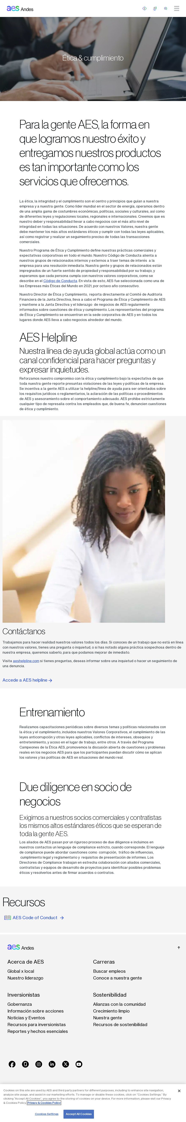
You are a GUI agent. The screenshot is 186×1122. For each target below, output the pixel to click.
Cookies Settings (46, 1114)
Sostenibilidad (110, 995)
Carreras (104, 962)
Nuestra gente (107, 1017)
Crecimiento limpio (111, 1011)
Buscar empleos (109, 971)
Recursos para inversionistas (36, 1024)
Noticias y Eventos (26, 1017)
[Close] (179, 1091)
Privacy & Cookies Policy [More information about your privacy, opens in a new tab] (44, 1102)
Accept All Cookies (79, 1114)
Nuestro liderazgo (25, 978)
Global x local (20, 971)
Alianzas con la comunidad (119, 1004)
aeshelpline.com (26, 661)
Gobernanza (19, 1004)
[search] (166, 8)
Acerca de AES (25, 962)
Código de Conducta (60, 281)
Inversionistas (23, 995)
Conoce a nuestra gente (117, 978)
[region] (93, 1103)
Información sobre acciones (35, 1011)
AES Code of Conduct (38, 917)
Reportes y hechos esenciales (37, 1031)
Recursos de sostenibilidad (120, 1024)
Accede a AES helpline (27, 680)
